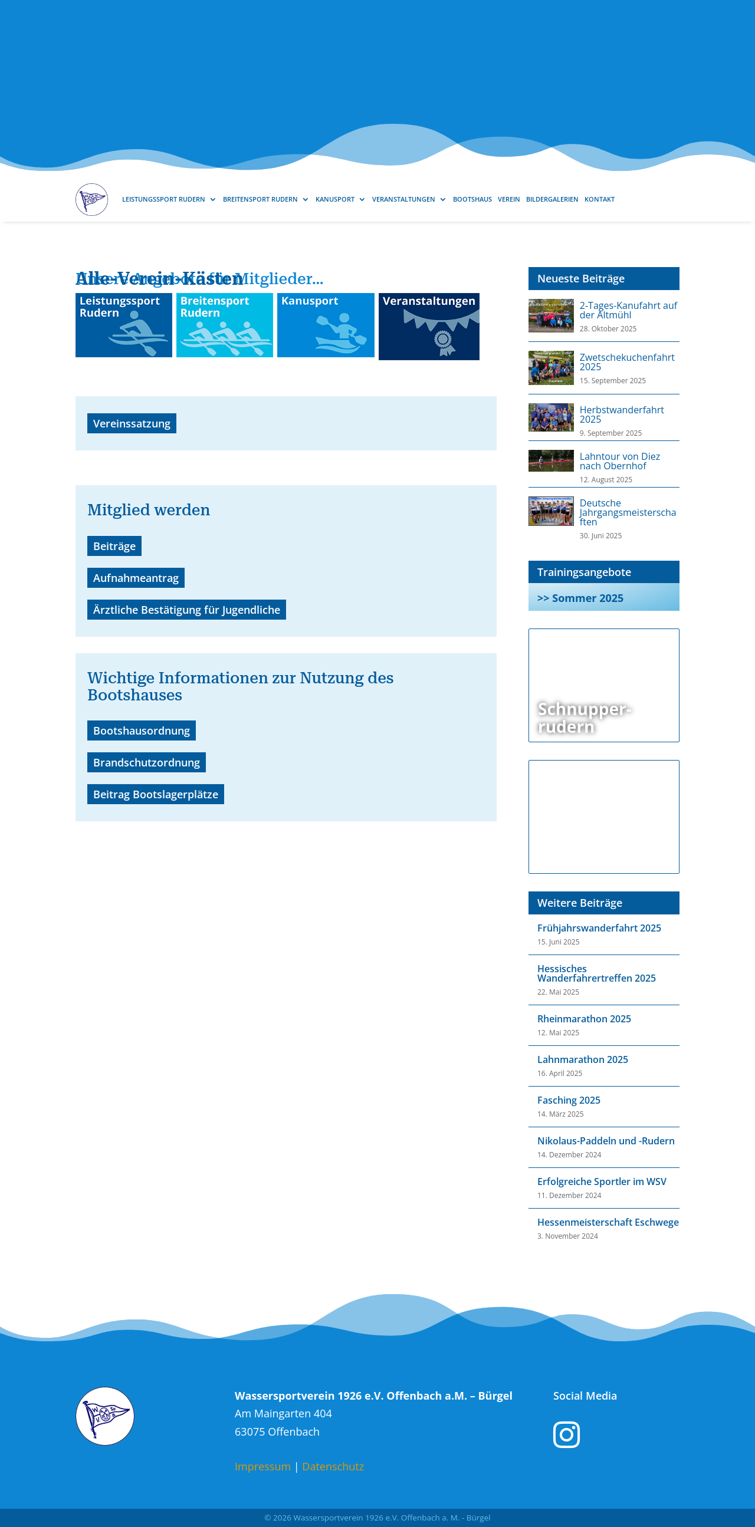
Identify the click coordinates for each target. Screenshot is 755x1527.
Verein (509, 199)
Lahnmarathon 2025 (582, 1059)
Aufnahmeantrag (136, 578)
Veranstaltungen (403, 199)
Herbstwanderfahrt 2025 (622, 414)
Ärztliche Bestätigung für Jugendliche (186, 610)
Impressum (263, 1466)
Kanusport (335, 199)
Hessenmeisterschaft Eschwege (608, 1222)
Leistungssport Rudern (163, 199)
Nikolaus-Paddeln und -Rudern (606, 1140)
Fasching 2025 (568, 1100)
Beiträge (114, 546)
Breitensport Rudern (260, 199)
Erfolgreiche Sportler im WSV (602, 1181)
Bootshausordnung (141, 730)
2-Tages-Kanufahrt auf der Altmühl (628, 310)
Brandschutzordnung (146, 762)
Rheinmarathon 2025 (584, 1018)
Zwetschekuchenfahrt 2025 (627, 362)
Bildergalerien (552, 199)
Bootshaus (472, 199)
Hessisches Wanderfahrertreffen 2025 (596, 973)
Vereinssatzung (131, 423)
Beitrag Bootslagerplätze (155, 794)
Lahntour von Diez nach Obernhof (620, 461)
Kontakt (600, 199)
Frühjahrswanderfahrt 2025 (599, 928)
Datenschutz (333, 1466)
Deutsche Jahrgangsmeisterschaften (628, 512)
